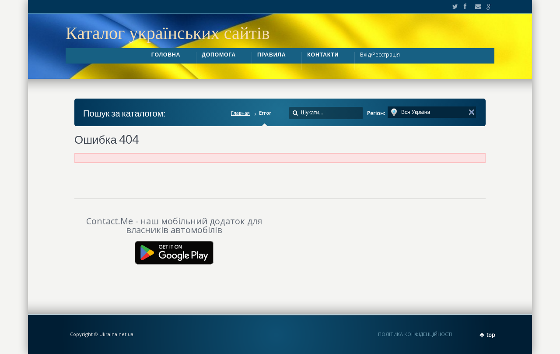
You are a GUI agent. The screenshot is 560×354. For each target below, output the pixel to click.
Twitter (453, 6)
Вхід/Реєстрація (380, 54)
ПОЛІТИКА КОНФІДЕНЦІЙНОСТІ (415, 334)
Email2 (476, 6)
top (490, 335)
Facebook (465, 6)
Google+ (486, 6)
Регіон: (376, 113)
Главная (240, 113)
